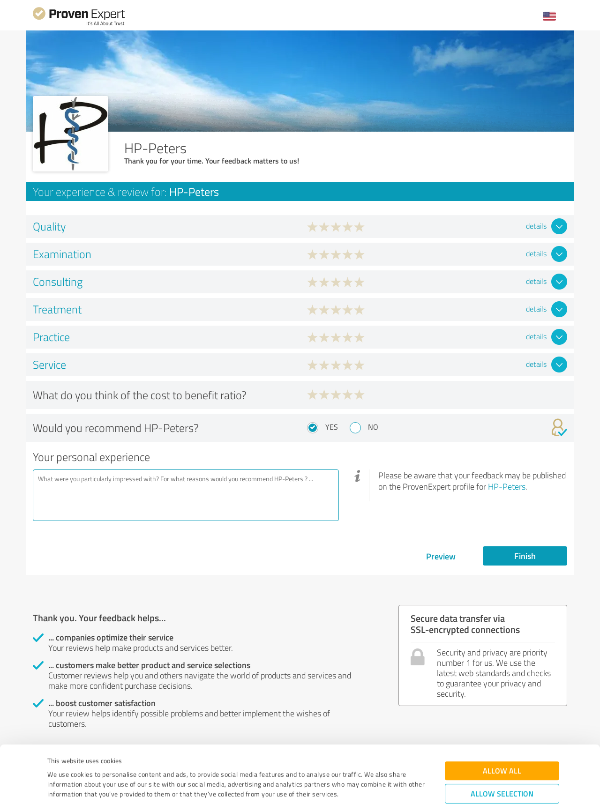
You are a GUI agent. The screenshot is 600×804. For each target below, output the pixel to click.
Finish (525, 556)
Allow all (502, 717)
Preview (441, 556)
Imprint (58, 760)
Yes (331, 427)
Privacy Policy (94, 760)
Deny (502, 769)
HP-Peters (506, 486)
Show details (359, 786)
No (373, 427)
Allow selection (502, 740)
